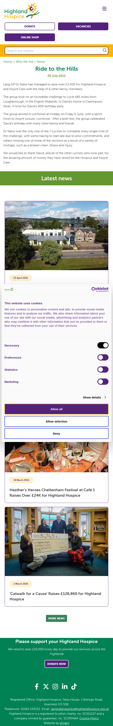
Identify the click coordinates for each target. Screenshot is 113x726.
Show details (92, 397)
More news (56, 618)
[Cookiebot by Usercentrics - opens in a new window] (91, 289)
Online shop (30, 37)
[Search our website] (56, 50)
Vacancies (83, 26)
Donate (29, 26)
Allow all (56, 409)
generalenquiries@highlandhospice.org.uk (80, 709)
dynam (64, 723)
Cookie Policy (89, 718)
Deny (56, 433)
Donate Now (56, 664)
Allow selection (56, 421)
